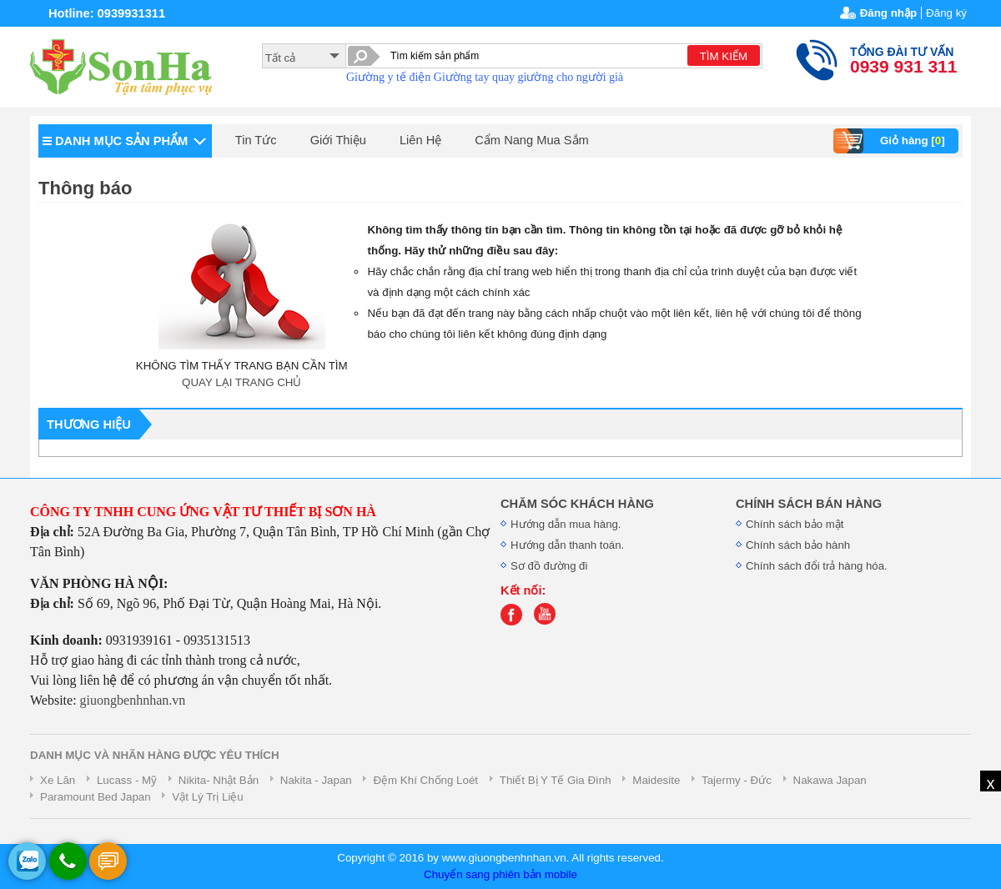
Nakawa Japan (830, 780)
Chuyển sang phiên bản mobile (500, 874)
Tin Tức (256, 140)
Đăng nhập (888, 13)
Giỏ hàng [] (891, 140)
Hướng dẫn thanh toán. (567, 545)
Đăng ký (946, 13)
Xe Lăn (57, 780)
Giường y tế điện (388, 77)
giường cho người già (571, 77)
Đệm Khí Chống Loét (425, 780)
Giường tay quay (474, 77)
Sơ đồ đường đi (549, 566)
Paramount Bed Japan (95, 797)
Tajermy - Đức (737, 780)
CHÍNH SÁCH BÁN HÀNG (809, 503)
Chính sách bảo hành (798, 545)
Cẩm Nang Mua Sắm (532, 140)
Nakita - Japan (316, 780)
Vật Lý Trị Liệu (207, 797)
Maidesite (656, 780)
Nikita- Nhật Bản (219, 780)
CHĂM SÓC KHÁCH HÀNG (577, 503)
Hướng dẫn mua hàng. (566, 524)
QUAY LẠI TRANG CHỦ (241, 382)
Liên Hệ (420, 140)
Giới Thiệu (338, 140)
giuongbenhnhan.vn (133, 700)
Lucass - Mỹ (127, 780)
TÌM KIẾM (723, 56)
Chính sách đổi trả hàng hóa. (817, 566)
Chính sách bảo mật (794, 524)
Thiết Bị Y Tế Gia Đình (555, 780)
